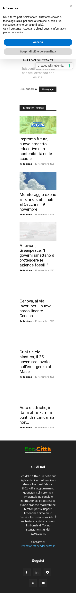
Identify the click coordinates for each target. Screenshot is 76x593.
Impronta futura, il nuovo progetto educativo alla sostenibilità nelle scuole (36, 149)
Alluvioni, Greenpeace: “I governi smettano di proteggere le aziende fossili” (37, 255)
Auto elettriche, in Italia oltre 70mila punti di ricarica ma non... (37, 415)
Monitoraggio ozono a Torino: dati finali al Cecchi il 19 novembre (38, 202)
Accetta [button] (38, 42)
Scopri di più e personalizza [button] (38, 51)
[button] (71, 6)
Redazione (26, 163)
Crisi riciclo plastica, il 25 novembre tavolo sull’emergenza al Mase (35, 362)
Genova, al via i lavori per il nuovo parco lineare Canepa (36, 308)
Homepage (48, 89)
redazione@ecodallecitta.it (38, 546)
